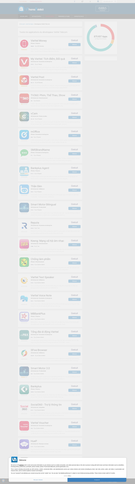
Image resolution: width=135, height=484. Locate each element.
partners (21, 465)
